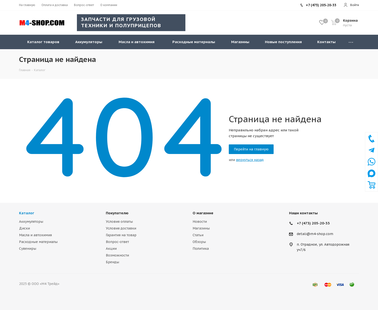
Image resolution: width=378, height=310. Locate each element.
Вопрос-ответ (117, 242)
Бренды (112, 262)
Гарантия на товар (121, 235)
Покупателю (117, 213)
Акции (111, 248)
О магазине (203, 213)
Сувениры (27, 248)
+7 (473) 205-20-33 (313, 223)
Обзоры (199, 242)
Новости (200, 221)
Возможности (117, 255)
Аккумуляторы (31, 221)
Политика (201, 248)
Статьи (198, 235)
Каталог (26, 213)
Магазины (201, 228)
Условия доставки (121, 228)
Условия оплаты (119, 221)
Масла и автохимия (35, 235)
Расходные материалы (38, 242)
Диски (24, 228)
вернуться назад (250, 160)
